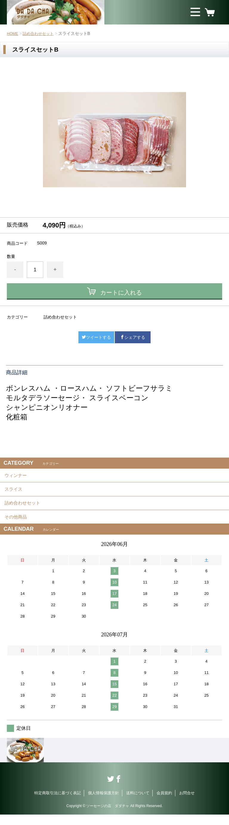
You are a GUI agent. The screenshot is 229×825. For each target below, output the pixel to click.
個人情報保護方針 (103, 803)
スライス (14, 492)
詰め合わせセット (40, 33)
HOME (13, 33)
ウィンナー (16, 476)
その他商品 (16, 525)
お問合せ (187, 803)
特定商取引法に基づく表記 (57, 803)
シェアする (132, 337)
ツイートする (96, 337)
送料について (137, 803)
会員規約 (164, 803)
